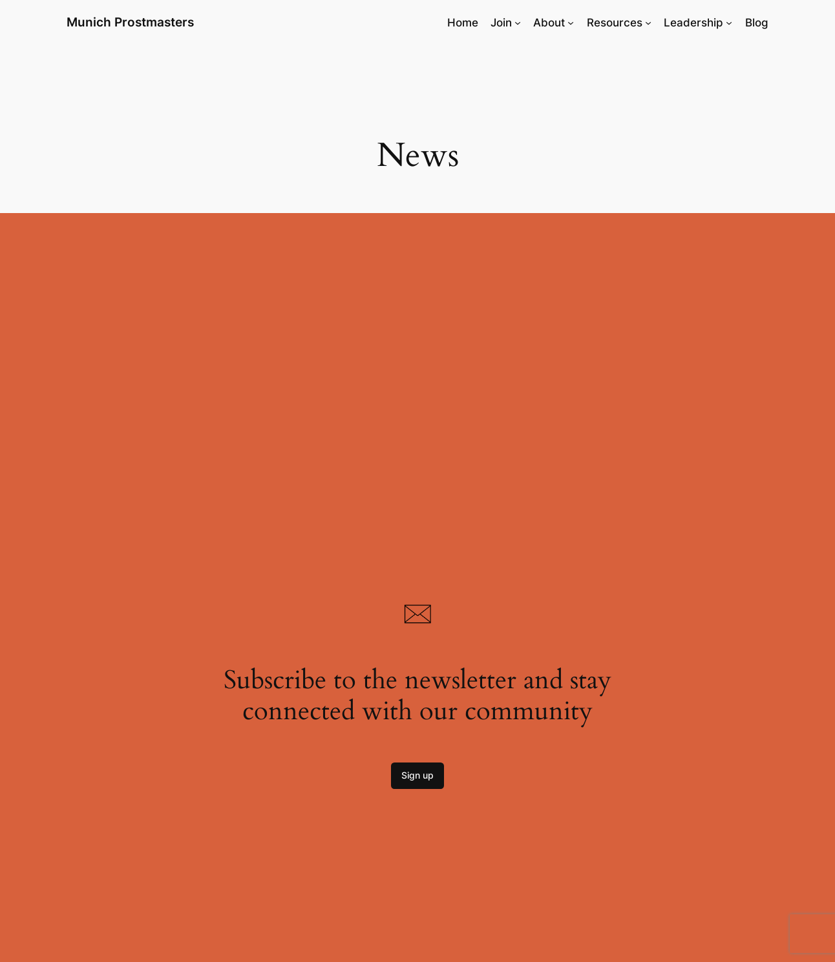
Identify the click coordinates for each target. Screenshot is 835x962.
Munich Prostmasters (130, 22)
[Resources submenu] (648, 22)
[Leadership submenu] (729, 22)
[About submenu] (570, 22)
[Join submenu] (517, 22)
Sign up (417, 775)
